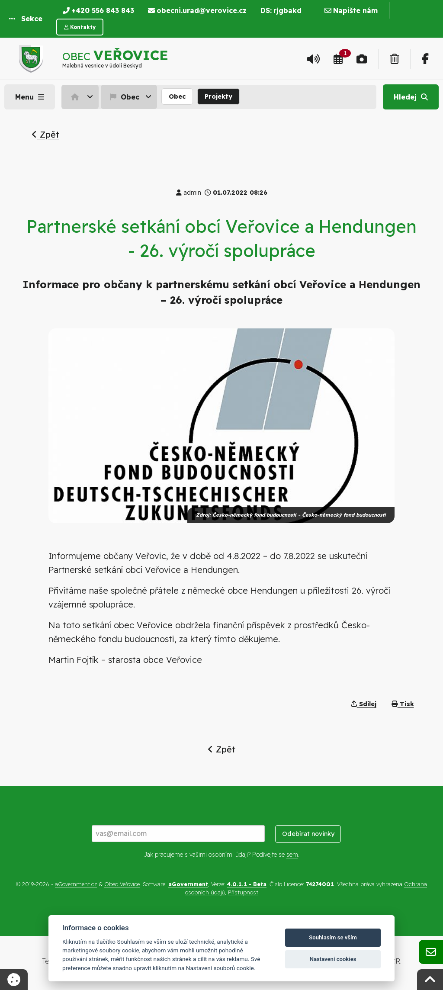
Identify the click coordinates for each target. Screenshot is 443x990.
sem (292, 854)
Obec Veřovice (122, 884)
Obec (123, 97)
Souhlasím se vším (333, 937)
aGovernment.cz (76, 884)
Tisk (403, 704)
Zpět (45, 134)
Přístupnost (243, 892)
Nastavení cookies (333, 959)
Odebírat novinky (308, 834)
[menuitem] (81, 97)
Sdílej (363, 704)
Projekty (218, 96)
